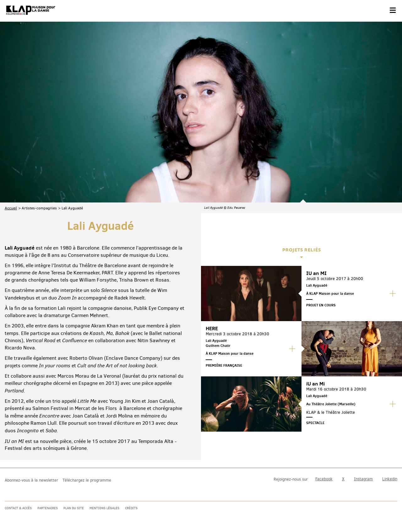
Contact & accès (18, 508)
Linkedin (389, 479)
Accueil (11, 140)
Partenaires (47, 508)
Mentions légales (104, 508)
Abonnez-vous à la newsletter (31, 480)
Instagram (363, 479)
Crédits (131, 508)
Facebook (324, 479)
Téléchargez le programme (86, 480)
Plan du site (73, 508)
